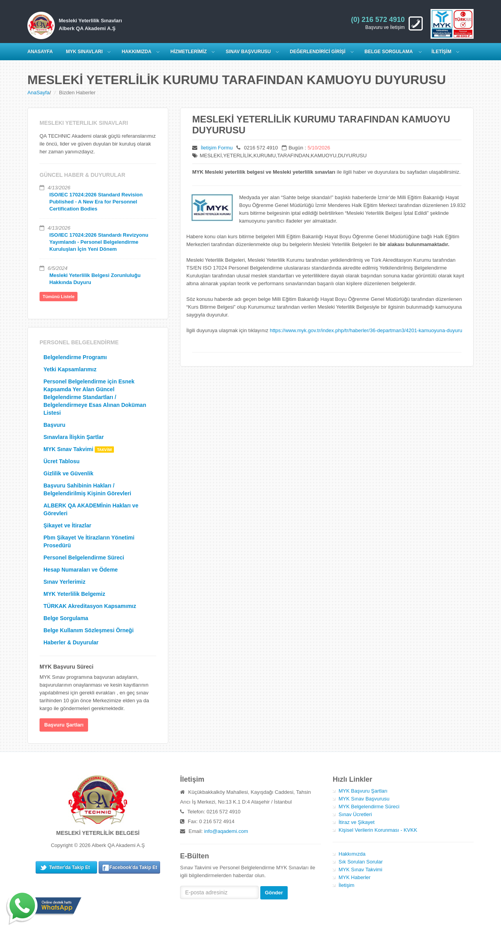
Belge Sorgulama (389, 51)
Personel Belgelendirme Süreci (83, 557)
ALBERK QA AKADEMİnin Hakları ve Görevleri (90, 509)
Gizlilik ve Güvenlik (68, 473)
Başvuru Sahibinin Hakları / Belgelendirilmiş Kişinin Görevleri (87, 489)
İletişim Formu (217, 148)
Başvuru (54, 425)
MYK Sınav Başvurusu (364, 799)
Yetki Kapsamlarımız (69, 369)
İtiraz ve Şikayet (357, 822)
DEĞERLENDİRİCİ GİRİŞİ (318, 51)
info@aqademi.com (226, 831)
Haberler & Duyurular (71, 642)
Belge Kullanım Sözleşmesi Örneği (88, 630)
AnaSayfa (38, 92)
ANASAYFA (40, 51)
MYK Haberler (355, 877)
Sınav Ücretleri (355, 814)
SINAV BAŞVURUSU (248, 51)
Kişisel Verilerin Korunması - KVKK (378, 830)
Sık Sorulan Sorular (361, 862)
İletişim (346, 885)
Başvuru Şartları (63, 725)
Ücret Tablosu (61, 461)
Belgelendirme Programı (75, 357)
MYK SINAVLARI (84, 51)
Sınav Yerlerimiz (64, 582)
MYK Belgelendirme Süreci (369, 806)
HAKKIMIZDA (136, 51)
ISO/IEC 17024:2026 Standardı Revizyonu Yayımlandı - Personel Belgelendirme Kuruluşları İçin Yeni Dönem (98, 242)
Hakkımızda (352, 854)
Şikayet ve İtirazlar (67, 525)
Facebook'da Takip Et (133, 867)
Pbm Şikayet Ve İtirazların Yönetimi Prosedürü (88, 541)
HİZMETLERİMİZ (189, 51)
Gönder (274, 893)
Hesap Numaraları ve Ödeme (80, 570)
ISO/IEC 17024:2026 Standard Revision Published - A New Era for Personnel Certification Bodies (95, 202)
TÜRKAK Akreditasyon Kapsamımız (89, 606)
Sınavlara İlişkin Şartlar (73, 437)
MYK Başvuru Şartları (363, 791)
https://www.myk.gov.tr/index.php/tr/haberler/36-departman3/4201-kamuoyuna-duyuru (366, 330)
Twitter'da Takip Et (69, 867)
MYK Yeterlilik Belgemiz (74, 594)
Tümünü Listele (58, 296)
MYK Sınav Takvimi (78, 449)
